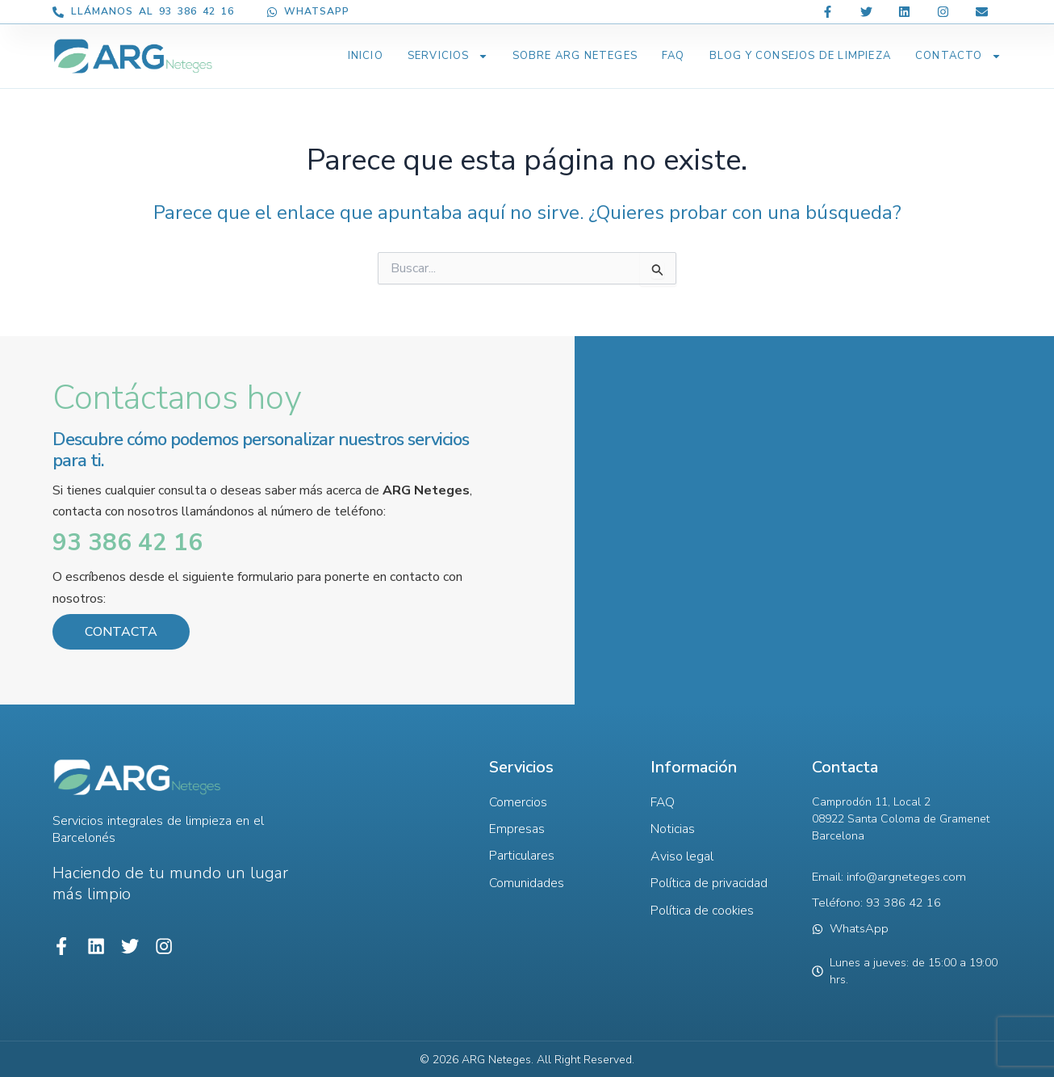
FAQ (673, 55)
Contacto (958, 56)
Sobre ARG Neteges (575, 55)
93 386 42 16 (127, 542)
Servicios (448, 56)
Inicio (365, 55)
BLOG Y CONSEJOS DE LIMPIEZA (800, 55)
